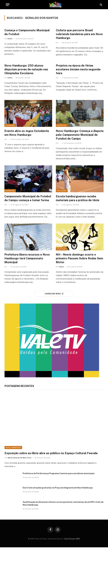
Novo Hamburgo (13, 447)
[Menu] (7, 4)
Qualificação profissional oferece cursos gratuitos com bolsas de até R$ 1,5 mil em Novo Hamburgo (63, 503)
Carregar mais (54, 294)
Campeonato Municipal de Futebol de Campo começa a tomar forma (27, 198)
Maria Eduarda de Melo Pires (19, 458)
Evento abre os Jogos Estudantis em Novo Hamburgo (26, 132)
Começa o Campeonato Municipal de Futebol (27, 32)
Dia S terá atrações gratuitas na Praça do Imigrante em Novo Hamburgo (58, 488)
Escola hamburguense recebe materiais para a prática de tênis (77, 198)
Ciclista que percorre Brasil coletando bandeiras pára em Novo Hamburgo (79, 34)
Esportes (61, 125)
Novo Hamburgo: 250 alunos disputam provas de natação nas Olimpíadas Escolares (26, 69)
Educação (10, 125)
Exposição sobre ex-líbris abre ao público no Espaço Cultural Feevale (51, 453)
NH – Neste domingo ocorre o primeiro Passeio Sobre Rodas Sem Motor (79, 258)
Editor (10, 39)
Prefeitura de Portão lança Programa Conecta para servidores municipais (59, 473)
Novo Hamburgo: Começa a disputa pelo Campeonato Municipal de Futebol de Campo (79, 134)
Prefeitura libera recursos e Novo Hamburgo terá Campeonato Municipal (27, 258)
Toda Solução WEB (71, 539)
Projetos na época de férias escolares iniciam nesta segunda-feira (78, 69)
